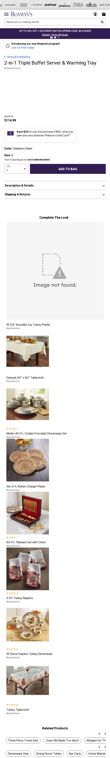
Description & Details (19, 185)
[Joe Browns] (59, 5)
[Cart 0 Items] (104, 14)
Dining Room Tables (49, 753)
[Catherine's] (32, 5)
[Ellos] (85, 5)
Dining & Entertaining (18, 56)
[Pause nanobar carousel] (51, 37)
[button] (46, 34)
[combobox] (55, 21)
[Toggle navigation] (6, 14)
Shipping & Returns (17, 194)
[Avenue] (46, 5)
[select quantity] (16, 169)
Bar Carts (75, 753)
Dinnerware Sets (18, 753)
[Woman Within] (19, 5)
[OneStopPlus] (6, 5)
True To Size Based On (27, 160)
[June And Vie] (98, 5)
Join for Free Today (22, 47)
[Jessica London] (72, 5)
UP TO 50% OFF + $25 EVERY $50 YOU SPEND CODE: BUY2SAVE (55, 31)
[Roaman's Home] (21, 14)
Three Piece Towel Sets (23, 740)
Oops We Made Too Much (62, 740)
